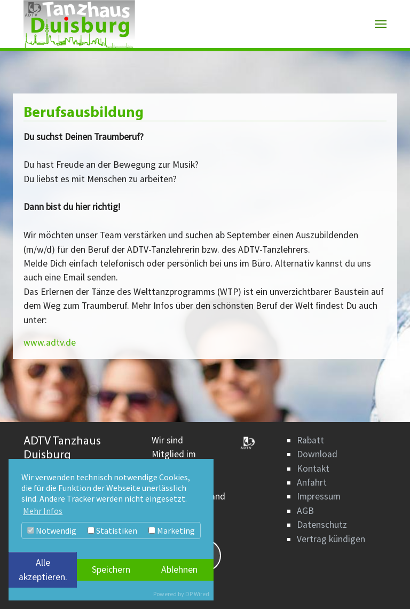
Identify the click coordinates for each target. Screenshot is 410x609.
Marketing (171, 530)
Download (317, 454)
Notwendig (51, 530)
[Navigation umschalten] (381, 24)
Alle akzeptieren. (43, 569)
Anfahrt (312, 482)
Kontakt (313, 468)
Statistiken (112, 530)
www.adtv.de (49, 342)
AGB (305, 511)
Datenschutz (322, 524)
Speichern (111, 569)
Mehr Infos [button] (42, 510)
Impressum (319, 496)
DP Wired (197, 594)
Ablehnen (179, 569)
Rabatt (310, 440)
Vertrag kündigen (331, 539)
